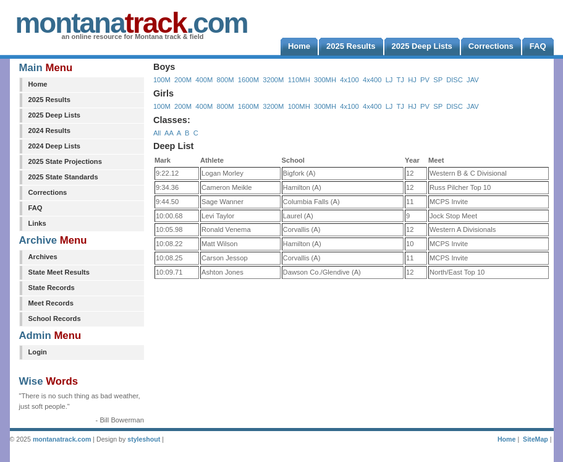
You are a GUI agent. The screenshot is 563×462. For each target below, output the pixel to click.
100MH (299, 106)
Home (38, 84)
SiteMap (535, 439)
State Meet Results (59, 272)
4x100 (349, 79)
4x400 (372, 79)
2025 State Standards (63, 177)
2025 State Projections (65, 161)
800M (225, 79)
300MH (325, 79)
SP (437, 79)
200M (183, 79)
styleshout (143, 439)
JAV (473, 79)
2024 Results (49, 130)
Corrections (47, 192)
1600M (248, 79)
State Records (51, 287)
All (157, 133)
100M (162, 79)
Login (37, 352)
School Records (54, 318)
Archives (42, 256)
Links (37, 223)
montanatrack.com (62, 439)
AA (168, 133)
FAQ (35, 208)
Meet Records (51, 303)
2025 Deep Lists (54, 115)
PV (425, 79)
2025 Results (49, 99)
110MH (299, 79)
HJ (412, 79)
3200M (273, 79)
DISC (454, 79)
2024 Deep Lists (54, 146)
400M (204, 79)
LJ (389, 79)
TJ (400, 79)
